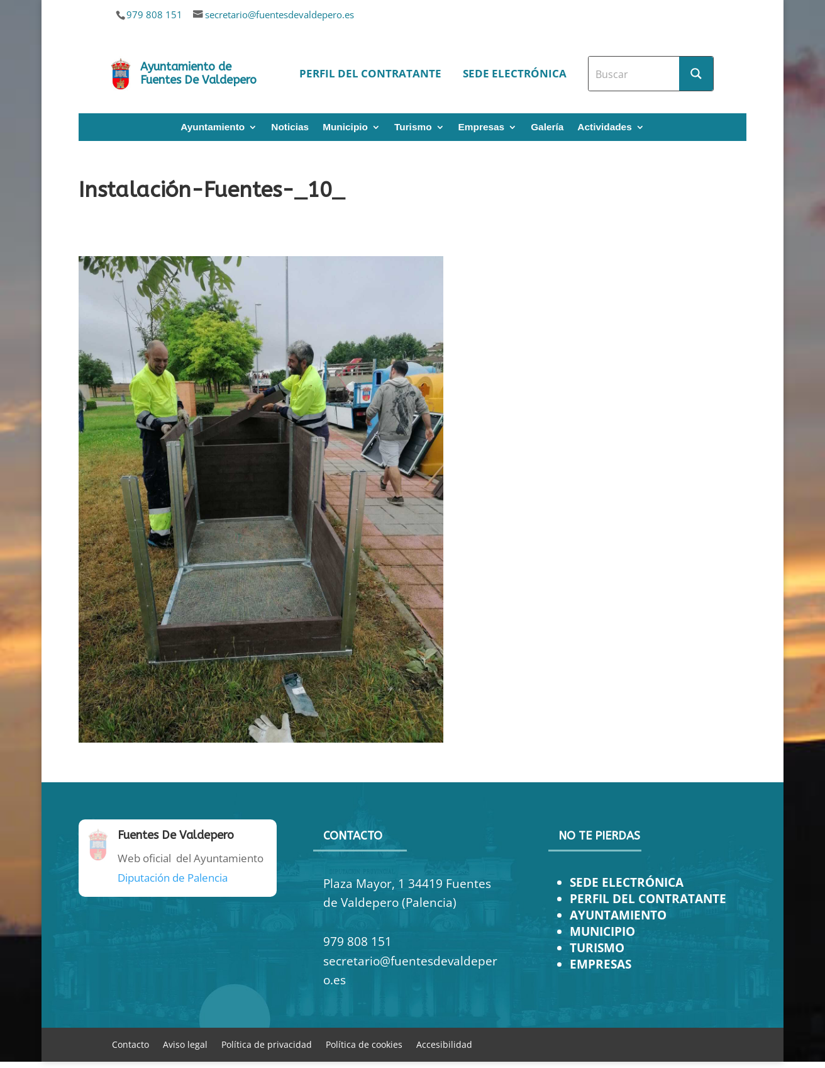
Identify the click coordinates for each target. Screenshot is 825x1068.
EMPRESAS (600, 964)
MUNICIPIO (602, 931)
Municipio (345, 127)
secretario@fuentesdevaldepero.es (279, 14)
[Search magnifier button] (696, 74)
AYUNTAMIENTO (618, 915)
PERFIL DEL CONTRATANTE (648, 898)
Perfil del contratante (370, 73)
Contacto (130, 1043)
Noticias (290, 127)
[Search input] (634, 73)
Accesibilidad (444, 1043)
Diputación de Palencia (173, 877)
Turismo (413, 127)
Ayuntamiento (212, 127)
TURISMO (597, 947)
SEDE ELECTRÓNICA (627, 882)
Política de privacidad (266, 1043)
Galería (547, 127)
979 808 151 (154, 14)
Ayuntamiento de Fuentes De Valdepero (198, 73)
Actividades (604, 127)
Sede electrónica (515, 73)
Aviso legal (185, 1043)
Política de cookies (364, 1043)
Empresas (481, 127)
